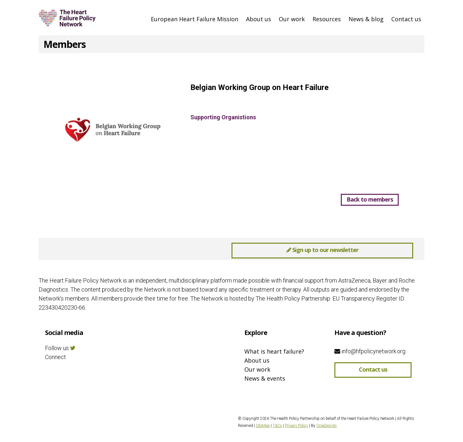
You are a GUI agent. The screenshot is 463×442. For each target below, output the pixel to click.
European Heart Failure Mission (194, 19)
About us (258, 19)
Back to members (370, 199)
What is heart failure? (274, 351)
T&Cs (277, 425)
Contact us (406, 19)
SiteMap (263, 425)
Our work (292, 19)
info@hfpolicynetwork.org (369, 351)
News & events (264, 378)
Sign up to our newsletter (322, 250)
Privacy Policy (296, 425)
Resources (327, 19)
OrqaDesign (326, 425)
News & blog (366, 19)
